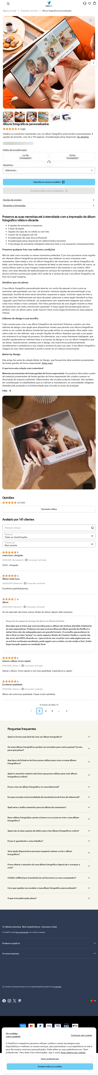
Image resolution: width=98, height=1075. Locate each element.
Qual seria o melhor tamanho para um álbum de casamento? (37, 807)
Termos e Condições (69, 1018)
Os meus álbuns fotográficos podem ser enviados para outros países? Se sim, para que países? (45, 748)
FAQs (6, 390)
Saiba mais (47, 363)
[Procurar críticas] (47, 527)
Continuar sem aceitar (81, 1035)
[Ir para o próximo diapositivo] (93, 63)
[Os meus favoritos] (89, 3)
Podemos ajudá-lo (49, 943)
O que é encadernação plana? (22, 898)
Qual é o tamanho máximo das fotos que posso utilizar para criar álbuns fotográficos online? (42, 775)
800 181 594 (7, 1018)
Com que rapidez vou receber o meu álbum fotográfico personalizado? (42, 888)
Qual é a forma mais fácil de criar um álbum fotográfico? (35, 736)
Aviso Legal (84, 1018)
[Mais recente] (49, 544)
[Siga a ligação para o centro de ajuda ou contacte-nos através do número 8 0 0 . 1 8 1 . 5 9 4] (84, 3)
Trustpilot (6, 965)
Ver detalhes (83, 137)
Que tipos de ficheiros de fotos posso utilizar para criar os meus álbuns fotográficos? (42, 762)
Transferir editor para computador (49, 190)
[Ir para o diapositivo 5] (55, 117)
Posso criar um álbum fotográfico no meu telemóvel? (33, 787)
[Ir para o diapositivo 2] (20, 117)
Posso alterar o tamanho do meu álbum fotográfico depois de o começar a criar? (44, 866)
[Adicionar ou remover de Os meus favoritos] (90, 20)
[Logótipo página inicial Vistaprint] (49, 3)
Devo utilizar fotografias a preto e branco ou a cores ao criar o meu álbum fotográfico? (43, 819)
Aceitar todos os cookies (50, 1066)
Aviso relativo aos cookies (73, 1052)
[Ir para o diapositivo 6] (66, 117)
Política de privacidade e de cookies (44, 1018)
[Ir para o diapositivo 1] (8, 117)
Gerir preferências (50, 1059)
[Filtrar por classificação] (49, 536)
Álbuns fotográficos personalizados (56, 11)
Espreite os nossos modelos (49, 182)
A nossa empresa (49, 953)
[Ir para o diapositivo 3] (31, 117)
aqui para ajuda (22, 932)
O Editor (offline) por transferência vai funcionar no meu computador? (42, 877)
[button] (31, 711)
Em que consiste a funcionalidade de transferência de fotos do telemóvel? (44, 797)
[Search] (92, 527)
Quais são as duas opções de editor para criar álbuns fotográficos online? (43, 830)
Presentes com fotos (29, 11)
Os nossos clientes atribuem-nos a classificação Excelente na (31, 967)
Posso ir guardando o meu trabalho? (25, 841)
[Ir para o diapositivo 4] (43, 117)
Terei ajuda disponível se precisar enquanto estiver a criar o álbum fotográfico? (40, 852)
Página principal (9, 11)
